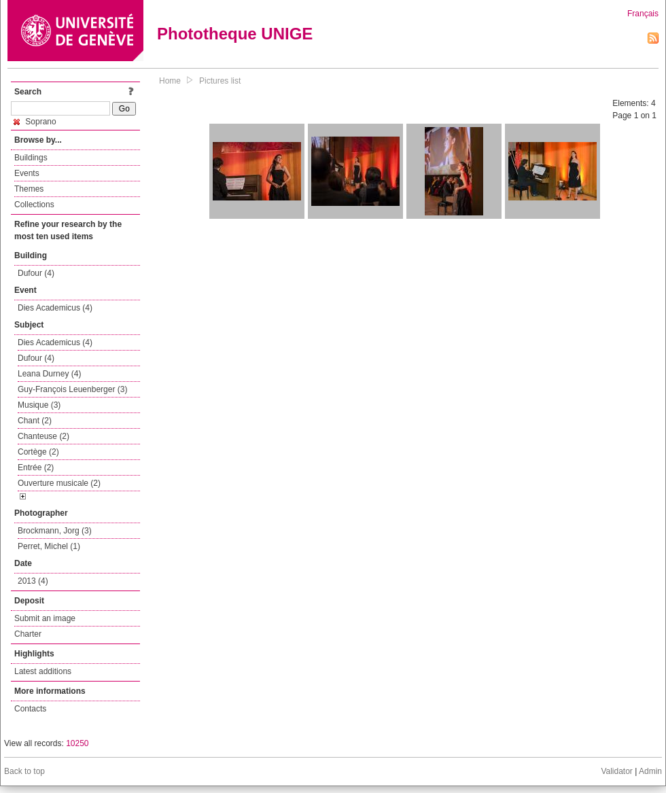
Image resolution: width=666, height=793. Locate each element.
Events (26, 173)
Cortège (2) (38, 452)
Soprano (35, 121)
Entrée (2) (36, 467)
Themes (28, 189)
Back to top (24, 771)
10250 (77, 743)
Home (170, 81)
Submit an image (44, 618)
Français (643, 13)
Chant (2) (35, 420)
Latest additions (42, 671)
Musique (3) (39, 405)
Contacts (30, 708)
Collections (34, 204)
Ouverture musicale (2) (59, 483)
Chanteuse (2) (43, 436)
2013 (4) (33, 581)
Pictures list (220, 81)
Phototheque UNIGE (235, 33)
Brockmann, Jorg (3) (55, 530)
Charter (27, 634)
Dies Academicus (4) (55, 308)
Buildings (31, 157)
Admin (650, 771)
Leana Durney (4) (49, 373)
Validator (616, 771)
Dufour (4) (36, 273)
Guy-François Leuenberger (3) (72, 389)
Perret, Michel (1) (49, 546)
